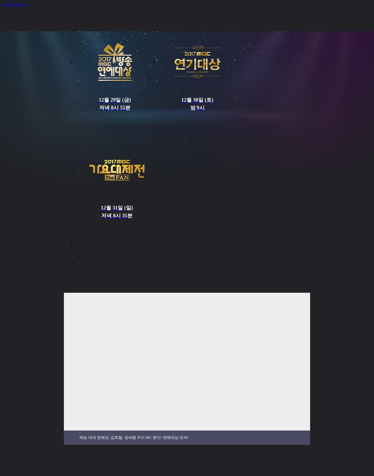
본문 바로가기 (15, 4)
